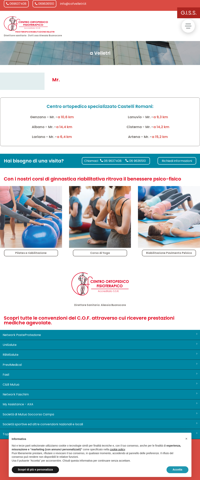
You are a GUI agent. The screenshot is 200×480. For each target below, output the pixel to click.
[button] (186, 439)
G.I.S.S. (189, 13)
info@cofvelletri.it (73, 4)
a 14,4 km (64, 126)
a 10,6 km (66, 117)
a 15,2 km (160, 136)
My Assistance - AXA (100, 404)
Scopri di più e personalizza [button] (35, 469)
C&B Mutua (100, 384)
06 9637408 (111, 161)
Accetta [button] (177, 469)
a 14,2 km (161, 126)
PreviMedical (100, 364)
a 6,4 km (64, 136)
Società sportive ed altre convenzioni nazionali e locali (100, 424)
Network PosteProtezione (100, 335)
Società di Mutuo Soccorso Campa (100, 414)
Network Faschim (100, 394)
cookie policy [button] (117, 449)
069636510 (44, 4)
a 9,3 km (160, 117)
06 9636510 (135, 161)
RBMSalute (100, 354)
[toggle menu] (188, 26)
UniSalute (100, 344)
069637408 (16, 4)
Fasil (100, 374)
